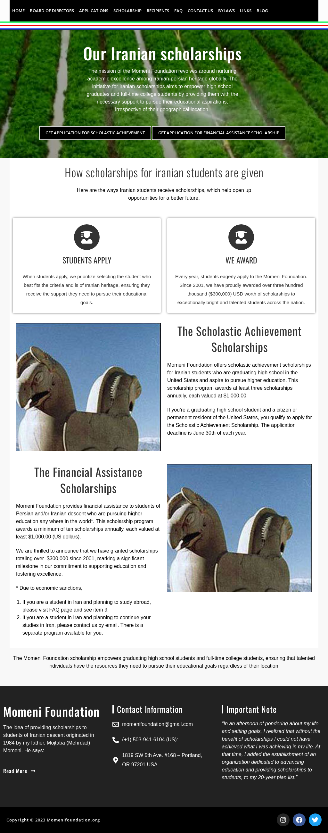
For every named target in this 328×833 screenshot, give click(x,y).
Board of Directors (52, 10)
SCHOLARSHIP (127, 10)
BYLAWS (226, 10)
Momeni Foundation (154, 71)
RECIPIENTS (158, 10)
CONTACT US (200, 10)
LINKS (245, 10)
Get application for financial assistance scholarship (218, 133)
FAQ (178, 10)
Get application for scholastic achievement (95, 133)
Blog (262, 10)
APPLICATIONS (93, 10)
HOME (18, 10)
